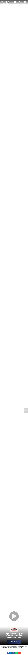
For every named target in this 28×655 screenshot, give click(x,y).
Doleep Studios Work (10, 646)
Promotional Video (22, 646)
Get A (26, 410)
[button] (15, 2)
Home (2, 646)
